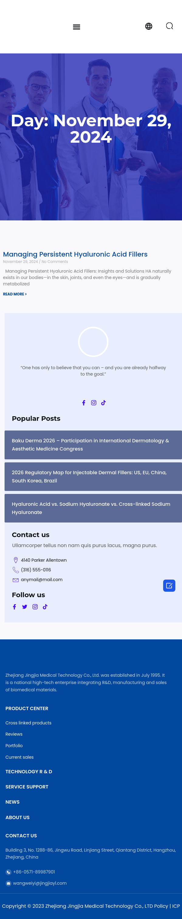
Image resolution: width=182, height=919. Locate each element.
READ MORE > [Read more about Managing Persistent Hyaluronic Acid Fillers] (15, 294)
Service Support (26, 786)
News (12, 801)
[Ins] (93, 403)
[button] (76, 26)
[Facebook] (83, 403)
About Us (17, 817)
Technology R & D (28, 771)
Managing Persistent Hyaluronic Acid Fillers (75, 254)
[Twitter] (24, 607)
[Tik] (103, 403)
